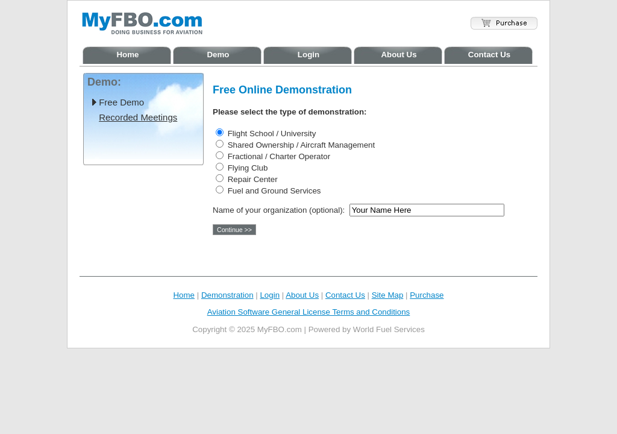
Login (308, 54)
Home (127, 54)
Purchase (426, 295)
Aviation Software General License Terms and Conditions (308, 311)
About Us (398, 54)
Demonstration (227, 295)
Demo (218, 54)
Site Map (388, 295)
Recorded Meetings (138, 117)
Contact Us (489, 54)
